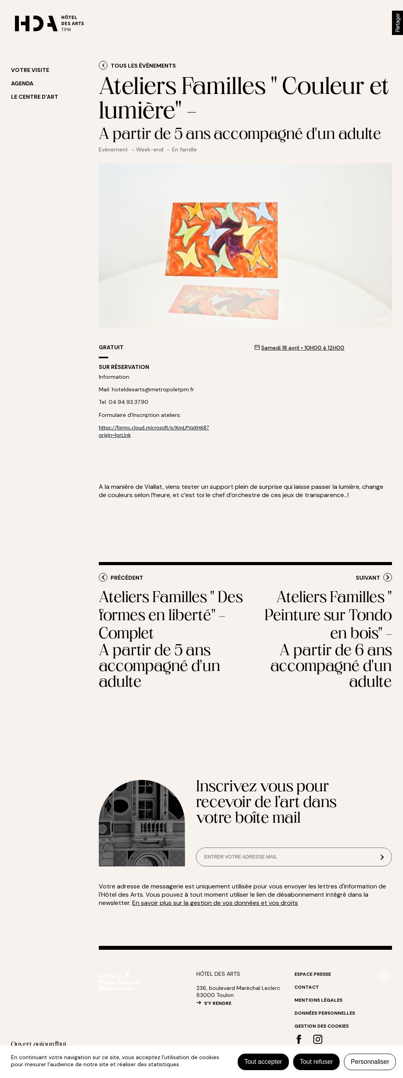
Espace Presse (312, 974)
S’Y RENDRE (217, 1003)
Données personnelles (324, 1013)
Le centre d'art (34, 96)
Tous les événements (143, 65)
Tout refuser (316, 1061)
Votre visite (30, 70)
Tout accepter (263, 1061)
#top (385, 976)
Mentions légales (318, 1000)
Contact (306, 987)
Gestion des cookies (321, 1026)
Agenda (22, 83)
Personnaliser (370, 1061)
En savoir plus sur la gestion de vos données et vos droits (215, 903)
